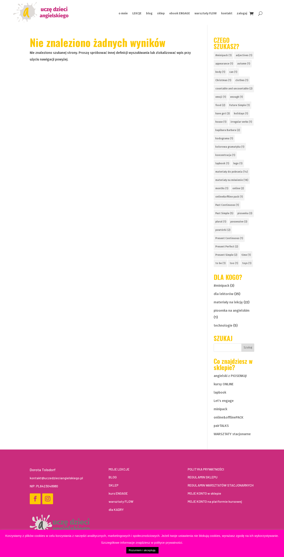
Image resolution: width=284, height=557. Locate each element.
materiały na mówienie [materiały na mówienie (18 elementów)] (231, 180)
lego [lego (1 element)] (237, 163)
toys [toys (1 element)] (246, 263)
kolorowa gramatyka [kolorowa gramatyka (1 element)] (229, 146)
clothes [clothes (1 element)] (241, 80)
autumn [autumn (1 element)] (243, 63)
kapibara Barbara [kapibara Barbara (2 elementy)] (227, 130)
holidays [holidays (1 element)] (241, 113)
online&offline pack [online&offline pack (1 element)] (229, 196)
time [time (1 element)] (246, 254)
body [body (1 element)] (220, 71)
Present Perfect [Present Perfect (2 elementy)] (226, 246)
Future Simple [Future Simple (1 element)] (239, 105)
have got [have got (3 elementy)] (222, 113)
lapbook (220, 392)
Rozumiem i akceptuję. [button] (142, 550)
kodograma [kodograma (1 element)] (224, 138)
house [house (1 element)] (220, 121)
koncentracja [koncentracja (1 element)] (225, 155)
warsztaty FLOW (206, 13)
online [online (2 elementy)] (238, 188)
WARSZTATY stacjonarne (232, 434)
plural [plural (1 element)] (220, 221)
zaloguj (242, 13)
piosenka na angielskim (231, 310)
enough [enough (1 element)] (236, 96)
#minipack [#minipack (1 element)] (223, 55)
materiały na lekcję (228, 302)
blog (149, 13)
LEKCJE (136, 13)
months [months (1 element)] (221, 188)
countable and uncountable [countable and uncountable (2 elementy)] (233, 88)
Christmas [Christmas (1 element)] (223, 80)
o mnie (123, 13)
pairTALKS (221, 426)
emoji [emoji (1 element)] (220, 96)
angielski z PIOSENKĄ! (230, 376)
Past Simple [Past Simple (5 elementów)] (224, 213)
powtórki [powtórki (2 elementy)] (222, 229)
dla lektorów (223, 294)
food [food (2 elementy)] (220, 105)
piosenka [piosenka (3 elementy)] (244, 213)
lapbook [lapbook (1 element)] (222, 163)
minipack (220, 409)
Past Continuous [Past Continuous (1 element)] (227, 205)
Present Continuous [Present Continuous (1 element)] (229, 238)
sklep (161, 13)
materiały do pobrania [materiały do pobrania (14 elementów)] (231, 171)
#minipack (221, 286)
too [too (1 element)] (234, 263)
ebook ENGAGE (179, 13)
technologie (223, 325)
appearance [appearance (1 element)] (224, 63)
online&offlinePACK (228, 417)
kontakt (226, 13)
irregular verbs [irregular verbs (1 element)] (241, 121)
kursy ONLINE (223, 384)
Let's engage (224, 401)
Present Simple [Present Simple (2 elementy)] (226, 254)
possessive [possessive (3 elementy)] (238, 221)
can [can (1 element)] (233, 71)
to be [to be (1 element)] (220, 263)
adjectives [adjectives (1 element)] (244, 55)
